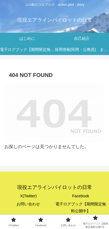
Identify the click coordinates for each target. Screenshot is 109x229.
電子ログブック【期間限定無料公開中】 (80, 207)
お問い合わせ (28, 204)
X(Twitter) (28, 196)
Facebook (80, 196)
